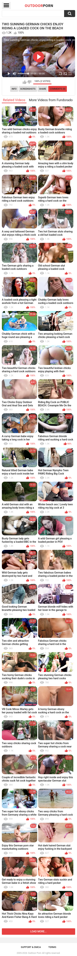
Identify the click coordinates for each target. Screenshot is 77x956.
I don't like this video (29, 82)
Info (14, 89)
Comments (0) (57, 89)
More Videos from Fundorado (51, 100)
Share (42, 89)
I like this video (25, 82)
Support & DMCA (31, 947)
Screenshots (28, 89)
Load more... (38, 931)
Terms (52, 947)
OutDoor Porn (34, 953)
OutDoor (39, 5)
